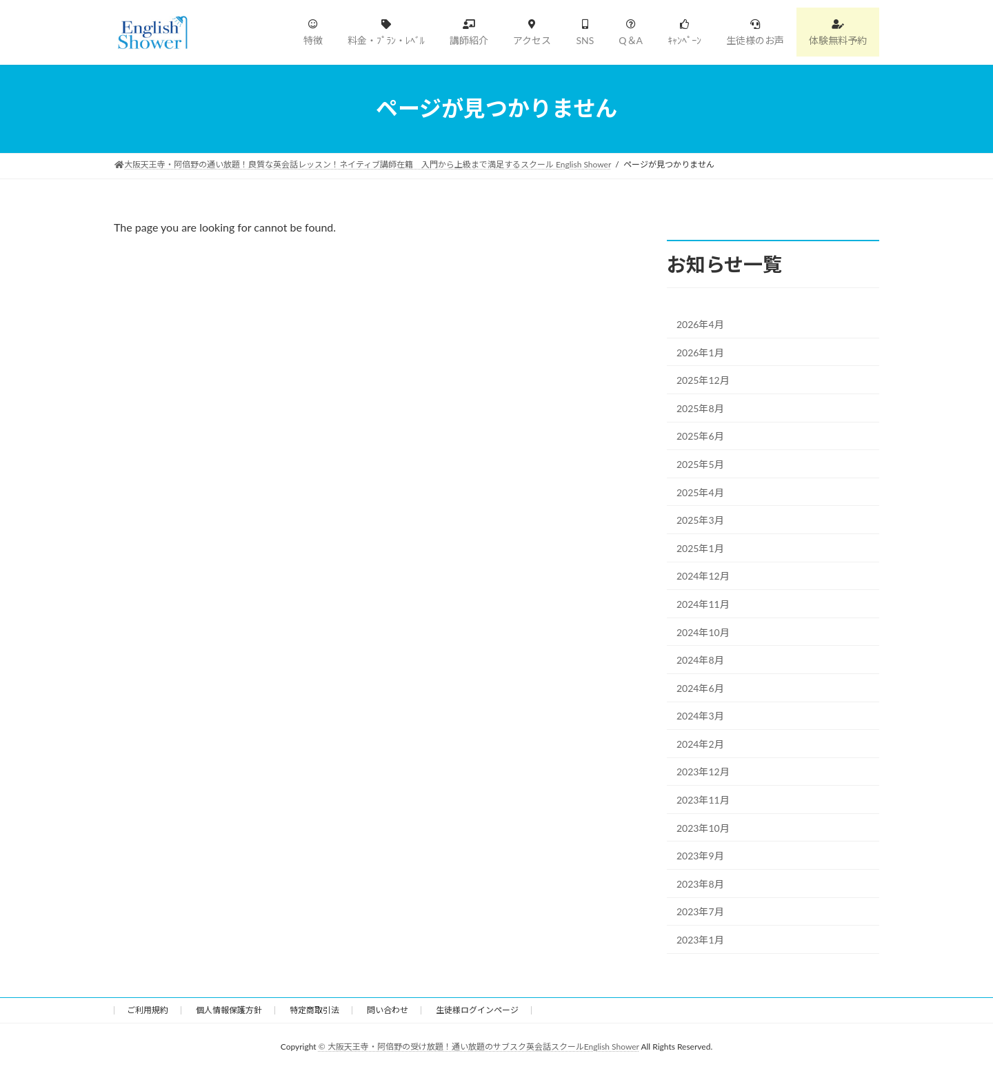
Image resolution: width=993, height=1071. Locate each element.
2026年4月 (700, 324)
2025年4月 (700, 492)
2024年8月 (700, 660)
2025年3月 (700, 520)
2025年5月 (700, 464)
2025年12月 (703, 380)
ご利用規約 (147, 1010)
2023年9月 (700, 855)
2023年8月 (700, 883)
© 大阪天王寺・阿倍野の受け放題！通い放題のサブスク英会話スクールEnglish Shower (479, 1046)
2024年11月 (703, 604)
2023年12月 (703, 771)
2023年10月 (703, 827)
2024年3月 (700, 716)
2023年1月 (700, 940)
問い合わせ (387, 1010)
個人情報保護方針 (229, 1010)
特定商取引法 (314, 1010)
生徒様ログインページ (477, 1010)
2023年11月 (703, 800)
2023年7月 (700, 911)
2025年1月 (700, 547)
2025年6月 (700, 436)
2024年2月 (700, 743)
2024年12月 (703, 576)
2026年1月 (700, 352)
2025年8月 (700, 408)
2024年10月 (703, 632)
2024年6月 (700, 687)
